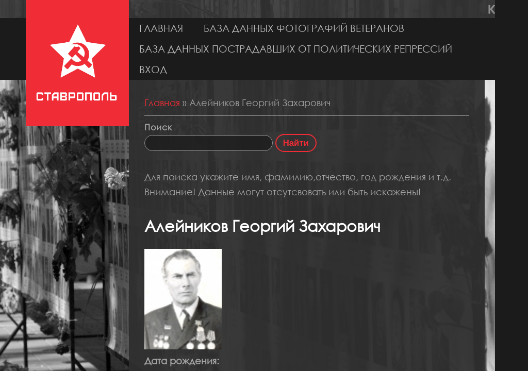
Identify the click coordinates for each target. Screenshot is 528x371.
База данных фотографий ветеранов (304, 28)
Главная (161, 28)
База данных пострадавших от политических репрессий (295, 49)
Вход (153, 69)
